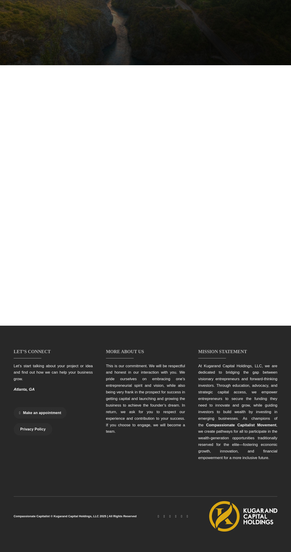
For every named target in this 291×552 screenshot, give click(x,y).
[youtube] (175, 516)
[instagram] (164, 516)
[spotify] (187, 516)
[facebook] (158, 516)
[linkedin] (181, 516)
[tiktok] (170, 516)
